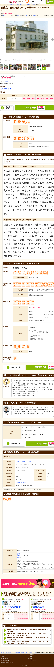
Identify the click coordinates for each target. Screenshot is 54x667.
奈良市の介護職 (19, 4)
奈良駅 (34, 15)
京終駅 (18, 15)
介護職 (7, 4)
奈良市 (8, 15)
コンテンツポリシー (32, 660)
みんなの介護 (31, 654)
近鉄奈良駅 (26, 15)
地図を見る (6, 81)
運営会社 (30, 656)
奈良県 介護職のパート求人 (19, 652)
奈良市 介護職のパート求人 (31, 652)
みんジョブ (2, 4)
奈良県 (4, 15)
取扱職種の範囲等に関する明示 (7, 662)
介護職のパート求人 (9, 652)
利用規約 (3, 656)
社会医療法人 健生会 (5, 89)
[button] (4, 1)
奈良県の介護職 (12, 4)
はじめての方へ (4, 655)
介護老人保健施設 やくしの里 (29, 4)
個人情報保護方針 (5, 658)
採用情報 (30, 658)
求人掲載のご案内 (5, 660)
